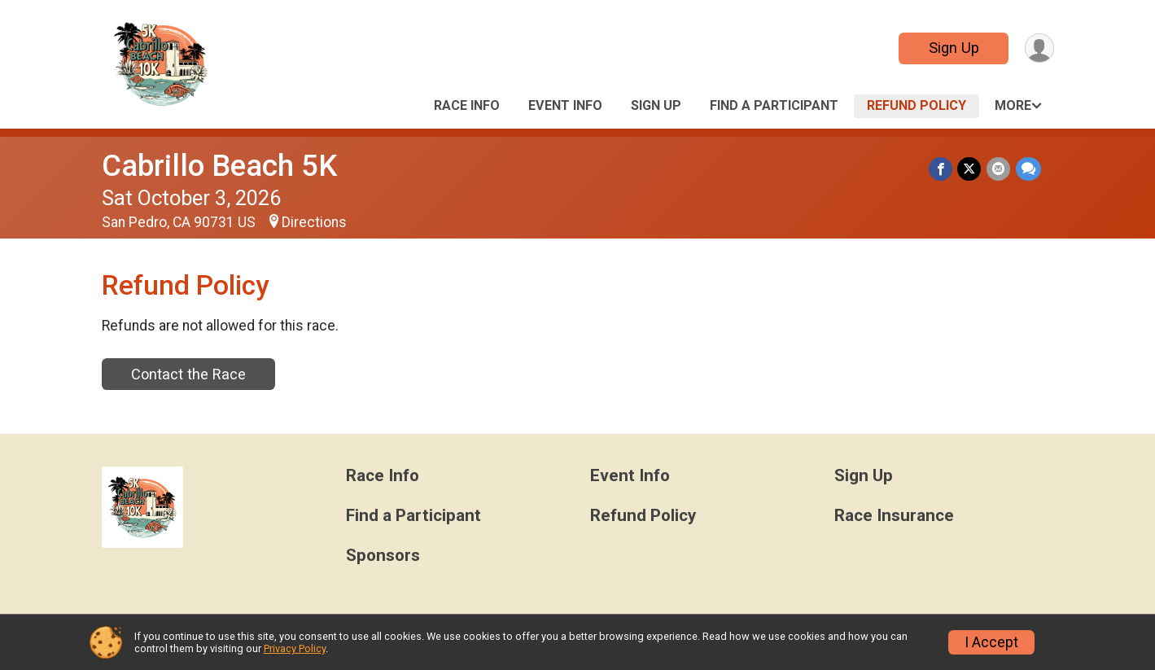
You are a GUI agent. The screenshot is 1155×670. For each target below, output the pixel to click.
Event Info (565, 105)
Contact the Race (188, 374)
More (1013, 105)
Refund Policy (916, 105)
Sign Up (952, 47)
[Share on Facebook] (942, 169)
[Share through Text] (1028, 169)
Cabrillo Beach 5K (219, 165)
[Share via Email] (999, 169)
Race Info (467, 105)
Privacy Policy (295, 648)
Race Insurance (894, 515)
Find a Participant (774, 105)
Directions (314, 222)
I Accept (991, 642)
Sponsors (383, 555)
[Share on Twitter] (970, 169)
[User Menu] (1039, 48)
